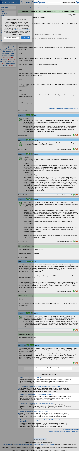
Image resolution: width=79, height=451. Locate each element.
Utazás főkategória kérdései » (70, 429)
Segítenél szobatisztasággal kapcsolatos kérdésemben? (36, 394)
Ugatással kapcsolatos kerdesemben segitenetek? (34, 411)
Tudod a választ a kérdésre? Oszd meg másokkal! (48, 368)
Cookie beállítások (34, 444)
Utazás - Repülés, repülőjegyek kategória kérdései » (64, 431)
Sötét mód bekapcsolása (39, 439)
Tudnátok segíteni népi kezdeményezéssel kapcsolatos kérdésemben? (40, 386)
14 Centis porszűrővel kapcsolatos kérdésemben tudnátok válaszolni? (40, 378)
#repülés (58, 108)
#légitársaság (65, 108)
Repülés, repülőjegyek (34, 7)
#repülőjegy (52, 108)
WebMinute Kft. (44, 444)
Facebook (51, 444)
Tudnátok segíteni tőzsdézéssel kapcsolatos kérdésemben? (37, 403)
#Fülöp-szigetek (73, 108)
